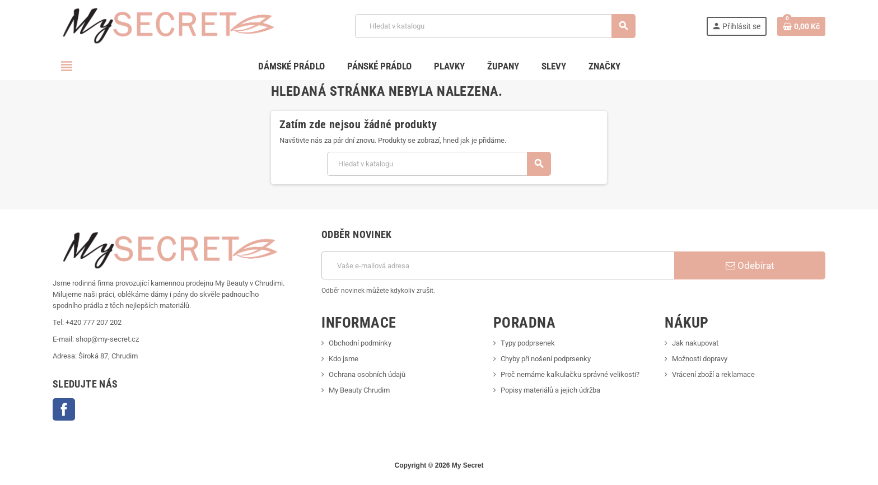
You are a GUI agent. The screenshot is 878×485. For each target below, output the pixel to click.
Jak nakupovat (695, 343)
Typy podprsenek (528, 343)
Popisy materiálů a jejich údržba (550, 390)
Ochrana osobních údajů (367, 374)
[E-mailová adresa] (497, 265)
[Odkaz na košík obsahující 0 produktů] (801, 26)
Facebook (64, 409)
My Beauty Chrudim (359, 390)
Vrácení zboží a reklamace (713, 374)
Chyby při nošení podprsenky (546, 359)
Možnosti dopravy (699, 359)
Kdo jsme (343, 359)
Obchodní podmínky (360, 343)
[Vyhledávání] (495, 26)
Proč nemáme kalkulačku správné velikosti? (570, 374)
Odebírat (750, 265)
